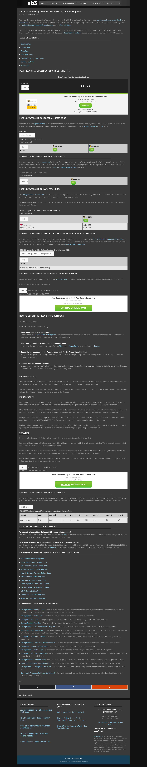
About (112, 3)
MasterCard (72, 346)
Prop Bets (24, 51)
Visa (60, 346)
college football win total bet (33, 194)
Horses (85, 3)
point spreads (102, 20)
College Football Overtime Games (34, 653)
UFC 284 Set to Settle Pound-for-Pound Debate (34, 734)
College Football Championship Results (36, 667)
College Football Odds (29, 619)
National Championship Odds (32, 58)
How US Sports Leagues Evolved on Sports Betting (72, 727)
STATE (24, 84)
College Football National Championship (37, 25)
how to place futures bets (75, 244)
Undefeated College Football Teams (34, 646)
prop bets (46, 162)
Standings (25, 65)
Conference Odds (27, 62)
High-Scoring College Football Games (35, 663)
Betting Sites (26, 44)
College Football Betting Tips (32, 650)
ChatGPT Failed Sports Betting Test (35, 741)
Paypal (96, 346)
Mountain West (65, 25)
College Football (27, 695)
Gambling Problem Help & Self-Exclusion (110, 723)
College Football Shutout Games (33, 659)
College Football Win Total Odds (33, 636)
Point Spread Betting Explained (70, 712)
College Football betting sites (45, 335)
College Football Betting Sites (32, 616)
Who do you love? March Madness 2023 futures (35, 727)
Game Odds (25, 47)
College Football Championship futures (108, 239)
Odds (45, 3)
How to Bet (98, 3)
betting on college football (93, 126)
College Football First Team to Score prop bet (38, 627)
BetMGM (65, 535)
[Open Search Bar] (118, 3)
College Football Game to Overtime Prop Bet (38, 643)
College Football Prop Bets (31, 623)
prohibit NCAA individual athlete (64, 167)
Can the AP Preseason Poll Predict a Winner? (38, 673)
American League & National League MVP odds (36, 711)
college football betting (71, 33)
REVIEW (31, 108)
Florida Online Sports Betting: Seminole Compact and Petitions (71, 719)
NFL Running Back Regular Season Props (35, 719)
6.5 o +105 (87, 228)
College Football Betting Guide (32, 610)
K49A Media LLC (99, 736)
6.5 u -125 (87, 225)
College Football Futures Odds (32, 630)
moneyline (23, 22)
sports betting (39, 124)
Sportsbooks (70, 3)
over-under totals (114, 20)
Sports (56, 3)
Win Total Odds (27, 54)
